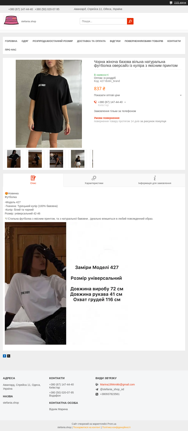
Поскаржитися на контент (86, 427)
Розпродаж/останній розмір (53, 41)
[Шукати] (130, 21)
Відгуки (115, 41)
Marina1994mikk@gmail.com (117, 384)
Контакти (174, 41)
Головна (11, 41)
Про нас (10, 49)
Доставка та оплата (91, 41)
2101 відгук (180, 2)
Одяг (24, 41)
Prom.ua (112, 424)
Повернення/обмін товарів (144, 41)
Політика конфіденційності (116, 427)
